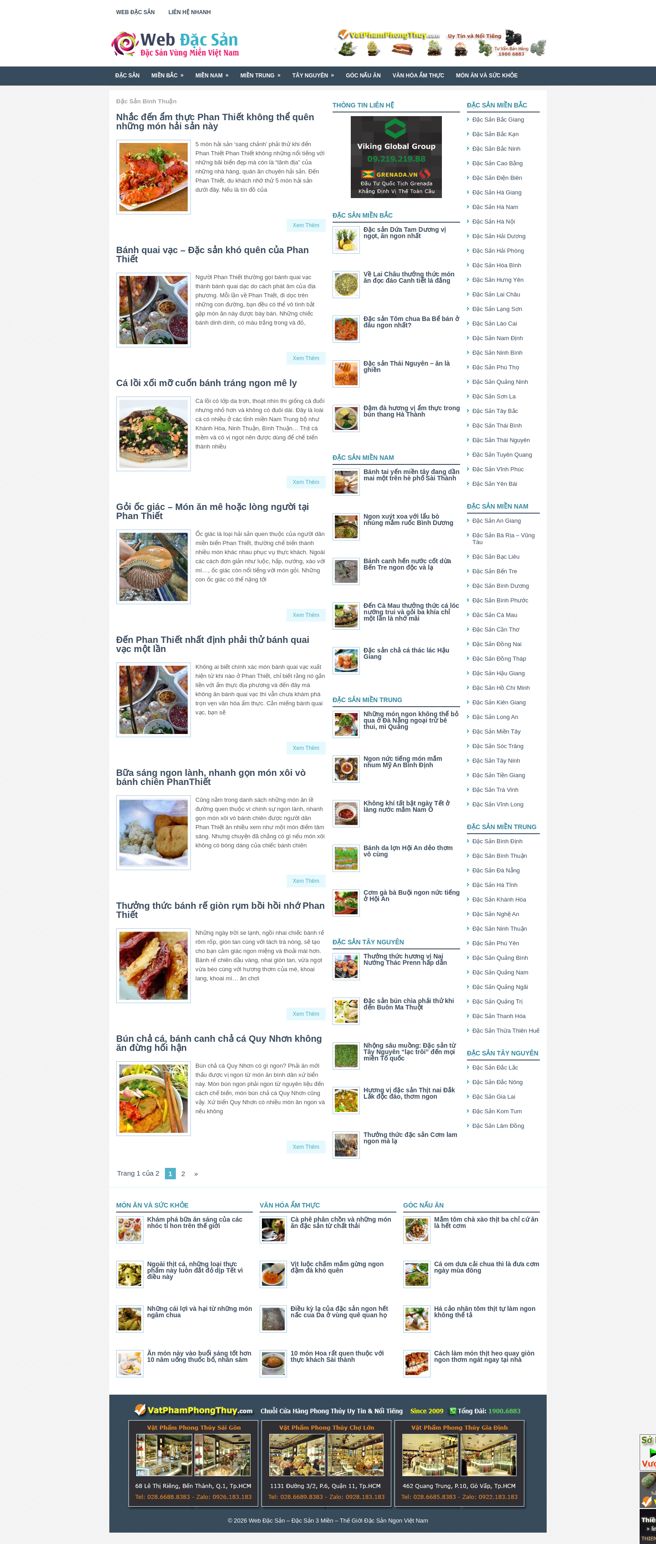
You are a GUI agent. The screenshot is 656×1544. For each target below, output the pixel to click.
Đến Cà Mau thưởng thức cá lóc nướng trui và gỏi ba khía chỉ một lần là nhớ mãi (411, 612)
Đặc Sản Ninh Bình (497, 352)
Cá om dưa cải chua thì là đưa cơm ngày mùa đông (486, 1267)
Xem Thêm (306, 225)
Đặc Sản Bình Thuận (499, 855)
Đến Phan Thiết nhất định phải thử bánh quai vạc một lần (212, 644)
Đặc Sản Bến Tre (494, 571)
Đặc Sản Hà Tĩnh (495, 885)
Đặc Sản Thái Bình (497, 425)
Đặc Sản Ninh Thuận (499, 928)
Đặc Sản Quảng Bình (500, 957)
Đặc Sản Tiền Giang (498, 775)
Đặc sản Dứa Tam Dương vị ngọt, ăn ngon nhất (405, 232)
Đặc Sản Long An (495, 716)
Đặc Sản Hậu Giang (498, 673)
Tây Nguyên (316, 72)
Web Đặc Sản (135, 12)
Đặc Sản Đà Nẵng (496, 870)
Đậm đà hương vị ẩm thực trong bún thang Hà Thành (412, 411)
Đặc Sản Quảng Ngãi (500, 986)
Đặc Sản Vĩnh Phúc (498, 469)
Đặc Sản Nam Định (497, 338)
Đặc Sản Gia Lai (493, 1096)
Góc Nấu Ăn (363, 75)
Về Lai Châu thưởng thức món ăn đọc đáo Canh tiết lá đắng (409, 277)
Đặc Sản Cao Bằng (497, 163)
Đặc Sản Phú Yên (495, 943)
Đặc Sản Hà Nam (495, 207)
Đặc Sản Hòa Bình (496, 265)
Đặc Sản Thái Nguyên (501, 440)
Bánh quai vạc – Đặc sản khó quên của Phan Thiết (212, 254)
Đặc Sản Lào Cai (494, 323)
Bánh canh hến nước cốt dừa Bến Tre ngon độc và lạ (407, 564)
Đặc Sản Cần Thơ (495, 629)
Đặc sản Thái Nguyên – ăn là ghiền (407, 366)
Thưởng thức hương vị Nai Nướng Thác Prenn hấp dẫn (405, 959)
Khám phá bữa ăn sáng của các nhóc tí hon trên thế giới (194, 1222)
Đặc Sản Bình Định (497, 841)
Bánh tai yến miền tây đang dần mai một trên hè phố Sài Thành (412, 475)
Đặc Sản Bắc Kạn (495, 134)
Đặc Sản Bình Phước (500, 600)
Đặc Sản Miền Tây (496, 731)
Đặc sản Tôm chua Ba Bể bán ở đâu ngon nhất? (411, 322)
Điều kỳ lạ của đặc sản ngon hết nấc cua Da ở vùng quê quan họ (339, 1312)
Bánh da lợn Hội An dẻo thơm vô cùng (408, 851)
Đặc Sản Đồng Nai (497, 644)
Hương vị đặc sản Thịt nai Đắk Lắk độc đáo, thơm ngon (409, 1093)
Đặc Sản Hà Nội (493, 221)
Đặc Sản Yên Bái (494, 483)
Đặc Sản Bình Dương (500, 585)
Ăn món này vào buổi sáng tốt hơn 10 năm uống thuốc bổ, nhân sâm (199, 1356)
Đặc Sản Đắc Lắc (495, 1067)
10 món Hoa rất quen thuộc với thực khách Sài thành (337, 1356)
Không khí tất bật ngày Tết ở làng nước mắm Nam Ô (407, 806)
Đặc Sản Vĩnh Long (497, 804)
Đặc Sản (127, 75)
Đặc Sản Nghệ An (495, 914)
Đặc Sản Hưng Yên (497, 279)
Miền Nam (215, 72)
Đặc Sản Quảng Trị (497, 1001)
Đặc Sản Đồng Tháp (499, 658)
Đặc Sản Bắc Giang (498, 119)
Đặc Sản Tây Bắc (495, 411)
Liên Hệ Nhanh (190, 12)
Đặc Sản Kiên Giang (499, 702)
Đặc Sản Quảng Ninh (500, 381)
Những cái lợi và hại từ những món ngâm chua (199, 1312)
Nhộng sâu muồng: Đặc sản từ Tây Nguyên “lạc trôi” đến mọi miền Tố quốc (410, 1052)
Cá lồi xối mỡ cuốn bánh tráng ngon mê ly (206, 383)
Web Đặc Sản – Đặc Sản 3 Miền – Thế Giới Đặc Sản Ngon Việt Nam (338, 1520)
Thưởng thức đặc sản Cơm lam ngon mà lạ (410, 1138)
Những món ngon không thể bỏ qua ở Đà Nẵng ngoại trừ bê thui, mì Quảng (411, 720)
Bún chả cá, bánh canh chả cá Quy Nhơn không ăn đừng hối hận (219, 1043)
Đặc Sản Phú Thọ (495, 367)
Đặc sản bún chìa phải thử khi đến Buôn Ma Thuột (409, 1004)
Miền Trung (264, 72)
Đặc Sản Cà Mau (495, 614)
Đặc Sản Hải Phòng (498, 250)
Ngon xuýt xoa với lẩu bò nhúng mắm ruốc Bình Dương (408, 519)
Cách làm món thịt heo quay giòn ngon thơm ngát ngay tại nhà (484, 1356)
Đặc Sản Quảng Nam (500, 972)
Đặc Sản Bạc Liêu (495, 556)
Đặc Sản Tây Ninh (496, 760)
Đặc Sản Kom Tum (497, 1111)
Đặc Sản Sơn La (494, 396)
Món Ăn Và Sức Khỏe (487, 75)
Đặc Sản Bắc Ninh (496, 148)
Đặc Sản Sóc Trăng (497, 746)
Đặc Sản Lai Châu (496, 294)
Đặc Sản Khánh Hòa (499, 899)
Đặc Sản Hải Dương (499, 236)
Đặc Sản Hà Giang (497, 192)
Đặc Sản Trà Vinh (495, 789)
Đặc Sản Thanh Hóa (499, 1016)
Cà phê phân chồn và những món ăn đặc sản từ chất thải (341, 1222)
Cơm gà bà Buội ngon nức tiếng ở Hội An (412, 895)
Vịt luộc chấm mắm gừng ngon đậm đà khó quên (337, 1267)
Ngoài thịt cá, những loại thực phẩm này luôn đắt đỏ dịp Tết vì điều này (195, 1270)
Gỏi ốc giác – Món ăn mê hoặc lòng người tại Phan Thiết (212, 511)
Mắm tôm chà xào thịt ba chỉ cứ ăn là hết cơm (486, 1222)
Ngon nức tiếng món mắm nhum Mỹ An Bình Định (403, 762)
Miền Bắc (170, 72)
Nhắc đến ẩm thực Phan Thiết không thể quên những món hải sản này (215, 121)
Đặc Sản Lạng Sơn (497, 309)
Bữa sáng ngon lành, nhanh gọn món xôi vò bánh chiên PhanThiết (211, 777)
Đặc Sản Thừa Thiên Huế (505, 1030)
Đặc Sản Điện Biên (497, 177)
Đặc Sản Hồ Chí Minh (501, 687)
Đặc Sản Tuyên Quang (502, 454)
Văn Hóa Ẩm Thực (418, 75)
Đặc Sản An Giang (496, 520)
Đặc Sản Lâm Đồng (498, 1125)
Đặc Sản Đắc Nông (497, 1082)
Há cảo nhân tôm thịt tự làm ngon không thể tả (484, 1312)
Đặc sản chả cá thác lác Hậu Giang (406, 653)
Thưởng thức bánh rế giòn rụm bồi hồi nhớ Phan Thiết (220, 910)
